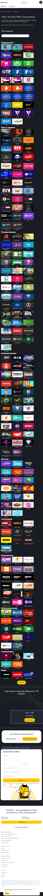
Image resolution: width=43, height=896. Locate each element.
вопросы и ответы (5, 846)
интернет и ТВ (4, 860)
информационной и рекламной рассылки (21, 787)
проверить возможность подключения (10, 838)
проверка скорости (5, 852)
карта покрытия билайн (6, 836)
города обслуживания (6, 831)
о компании (3, 872)
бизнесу (3, 874)
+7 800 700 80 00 (12, 6)
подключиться (21, 780)
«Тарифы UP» (4, 866)
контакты (3, 870)
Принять (6, 893)
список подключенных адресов (8, 834)
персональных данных (21, 783)
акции (2, 848)
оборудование (4, 850)
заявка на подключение (6, 840)
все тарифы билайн (5, 856)
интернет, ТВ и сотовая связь (7, 862)
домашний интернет (5, 858)
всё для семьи (4, 864)
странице (3, 885)
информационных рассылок (26, 884)
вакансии (3, 876)
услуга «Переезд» (5, 842)
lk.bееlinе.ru (10, 884)
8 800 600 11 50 (3, 6)
